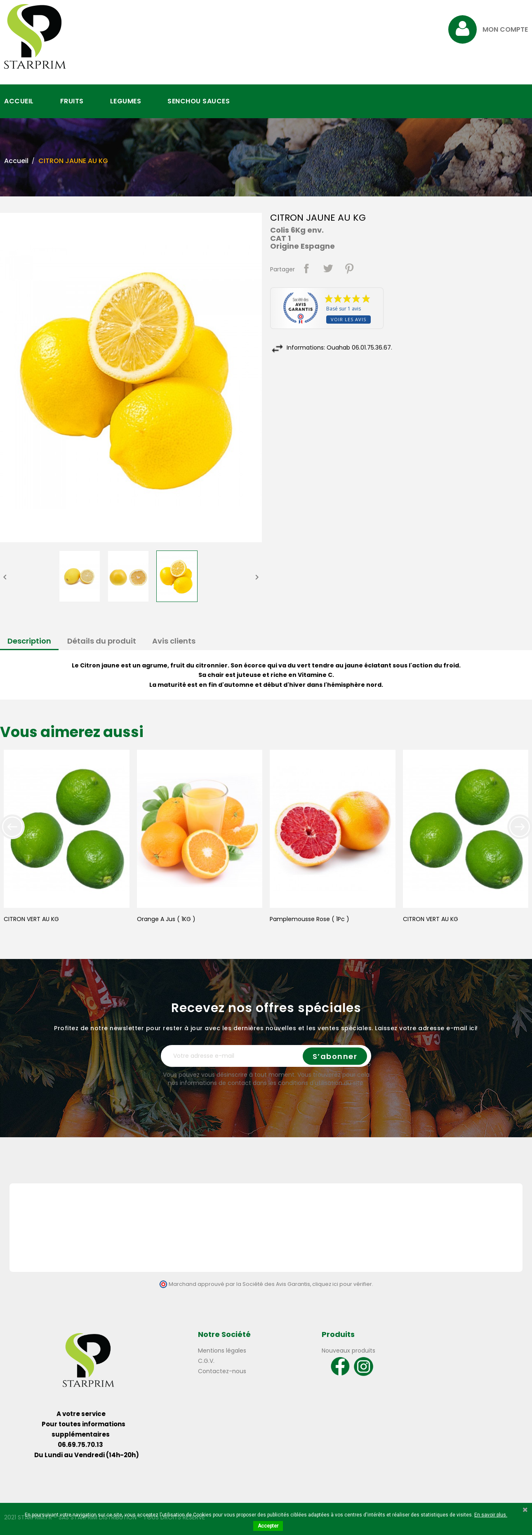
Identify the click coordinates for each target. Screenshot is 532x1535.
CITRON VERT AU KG (31, 919)
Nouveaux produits (348, 1350)
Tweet (328, 268)
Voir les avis (348, 319)
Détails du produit (101, 641)
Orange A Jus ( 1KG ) (166, 919)
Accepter (268, 1526)
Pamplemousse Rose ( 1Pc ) (309, 919)
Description (29, 641)
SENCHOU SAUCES (198, 101)
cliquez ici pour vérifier (342, 1284)
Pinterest (349, 268)
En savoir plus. (490, 1515)
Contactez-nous (222, 1371)
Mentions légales (222, 1350)
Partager (306, 268)
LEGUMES (125, 101)
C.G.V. (206, 1361)
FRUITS (72, 101)
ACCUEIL (19, 101)
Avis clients (173, 641)
